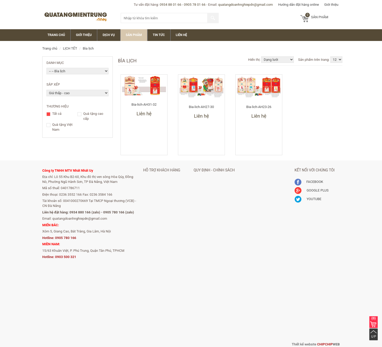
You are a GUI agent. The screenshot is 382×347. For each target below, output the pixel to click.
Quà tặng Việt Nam (62, 127)
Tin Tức (159, 35)
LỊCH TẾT (70, 48)
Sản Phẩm (134, 35)
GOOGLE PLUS (312, 190)
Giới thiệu (331, 5)
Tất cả (56, 114)
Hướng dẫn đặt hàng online (298, 5)
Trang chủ (56, 35)
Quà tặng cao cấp (93, 116)
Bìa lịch (88, 48)
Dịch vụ (109, 35)
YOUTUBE (308, 199)
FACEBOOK (309, 182)
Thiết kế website (304, 344)
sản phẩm (316, 16)
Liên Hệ (181, 35)
